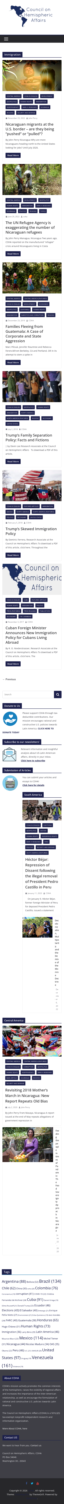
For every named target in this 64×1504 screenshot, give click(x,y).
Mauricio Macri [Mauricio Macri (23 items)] (10, 1338)
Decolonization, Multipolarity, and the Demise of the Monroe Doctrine (57, 952)
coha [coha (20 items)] (30, 1288)
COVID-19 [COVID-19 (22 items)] (40, 1294)
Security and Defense (26, 113)
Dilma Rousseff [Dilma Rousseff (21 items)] (9, 1306)
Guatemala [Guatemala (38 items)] (27, 1320)
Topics (43, 211)
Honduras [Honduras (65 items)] (47, 1320)
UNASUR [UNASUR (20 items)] (37, 1351)
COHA (31, 320)
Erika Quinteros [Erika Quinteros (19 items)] (40, 1315)
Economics (43, 304)
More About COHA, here (14, 1428)
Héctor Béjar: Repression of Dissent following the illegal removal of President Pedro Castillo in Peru (41, 873)
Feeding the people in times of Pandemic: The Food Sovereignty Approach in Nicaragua (57, 1180)
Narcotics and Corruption (32, 315)
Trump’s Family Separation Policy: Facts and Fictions (29, 437)
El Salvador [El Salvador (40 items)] (29, 1310)
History (43, 831)
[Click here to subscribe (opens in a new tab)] (33, 760)
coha (25, 216)
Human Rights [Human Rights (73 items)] (35, 1326)
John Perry (33, 118)
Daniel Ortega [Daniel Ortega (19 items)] (51, 1300)
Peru (46, 842)
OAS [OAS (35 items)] (54, 1344)
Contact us (35, 1445)
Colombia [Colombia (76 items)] (46, 1288)
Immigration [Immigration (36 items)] (11, 1332)
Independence (13, 107)
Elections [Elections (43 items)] (10, 1310)
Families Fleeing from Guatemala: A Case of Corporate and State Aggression (24, 333)
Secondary (47, 418)
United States (12, 424)
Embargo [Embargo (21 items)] (43, 1310)
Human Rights (26, 102)
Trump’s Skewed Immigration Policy (31, 531)
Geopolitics (11, 102)
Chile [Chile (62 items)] (9, 1288)
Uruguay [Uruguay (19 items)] (26, 1358)
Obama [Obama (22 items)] (7, 1350)
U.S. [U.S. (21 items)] (28, 1351)
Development (47, 96)
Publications (45, 611)
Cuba (26, 600)
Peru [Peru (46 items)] (18, 1350)
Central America (13, 96)
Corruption (28, 1067)
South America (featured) (36, 853)
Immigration (41, 102)
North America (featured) (17, 418)
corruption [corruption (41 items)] (25, 1293)
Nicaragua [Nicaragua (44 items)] (15, 1344)
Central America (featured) (35, 298)
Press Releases (30, 611)
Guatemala (24, 309)
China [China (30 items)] (21, 1288)
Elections (48, 825)
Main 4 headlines (30, 107)
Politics (22, 211)
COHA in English (30, 96)
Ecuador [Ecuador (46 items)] (42, 1305)
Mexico (10, 512)
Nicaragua (45, 107)
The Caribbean (25, 616)
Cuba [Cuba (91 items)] (35, 1299)
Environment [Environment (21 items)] (25, 1315)
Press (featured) (13, 611)
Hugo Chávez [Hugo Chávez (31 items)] (11, 1326)
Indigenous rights (49, 836)
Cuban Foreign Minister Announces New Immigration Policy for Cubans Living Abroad (31, 635)
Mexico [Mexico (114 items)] (31, 1338)
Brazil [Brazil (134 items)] (50, 1281)
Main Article (11, 1078)
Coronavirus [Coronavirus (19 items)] (8, 1294)
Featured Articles (31, 506)
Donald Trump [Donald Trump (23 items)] (26, 1305)
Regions (10, 113)
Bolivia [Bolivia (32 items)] (32, 1281)
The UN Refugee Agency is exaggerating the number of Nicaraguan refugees (30, 227)
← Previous (9, 679)
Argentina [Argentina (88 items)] (14, 1281)
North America (27, 413)
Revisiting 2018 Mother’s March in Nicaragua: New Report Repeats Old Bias (27, 1095)
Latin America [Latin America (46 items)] (47, 1332)
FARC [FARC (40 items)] (12, 1320)
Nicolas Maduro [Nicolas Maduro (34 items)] (37, 1344)
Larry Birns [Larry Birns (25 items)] (28, 1332)
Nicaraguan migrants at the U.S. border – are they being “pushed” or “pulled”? (30, 129)
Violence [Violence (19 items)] (18, 1366)
